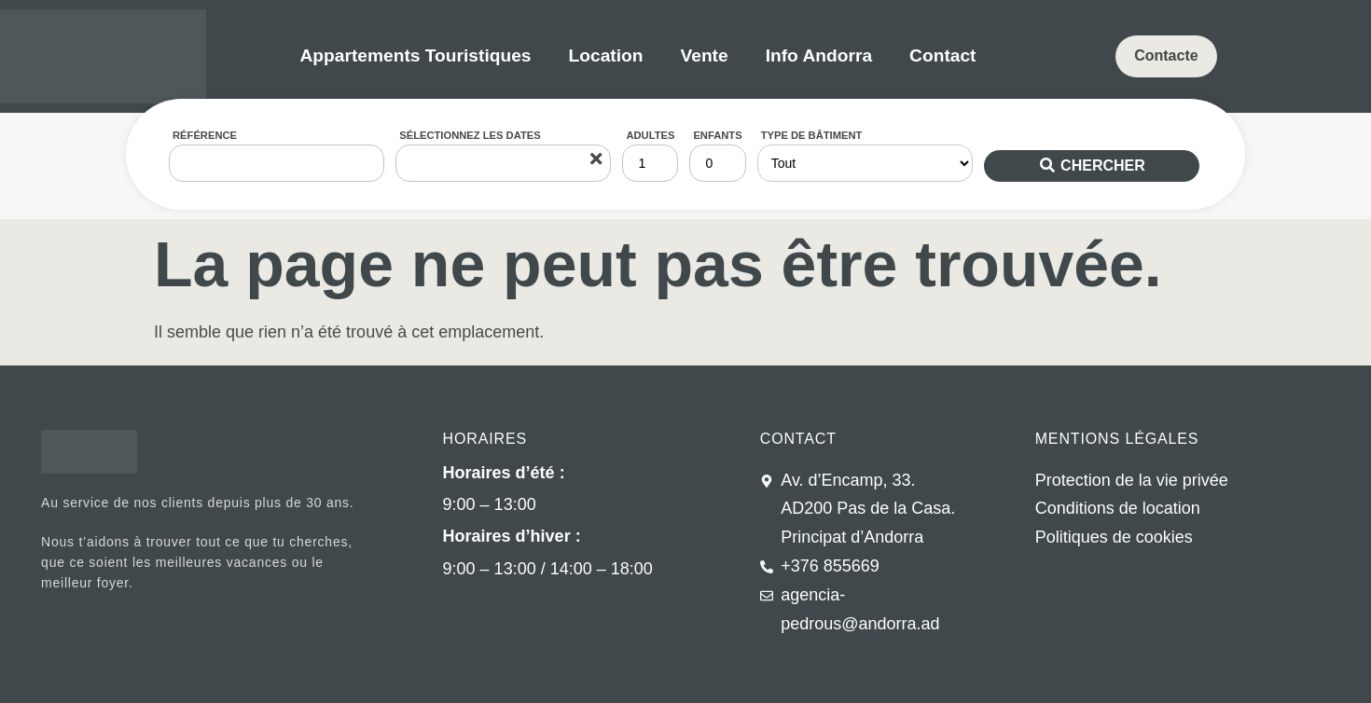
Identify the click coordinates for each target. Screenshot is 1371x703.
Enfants (717, 135)
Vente (703, 55)
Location (606, 55)
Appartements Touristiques (415, 55)
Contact (942, 55)
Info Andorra (819, 55)
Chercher (1102, 165)
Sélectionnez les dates (469, 135)
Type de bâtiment (812, 135)
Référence (205, 135)
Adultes (650, 135)
